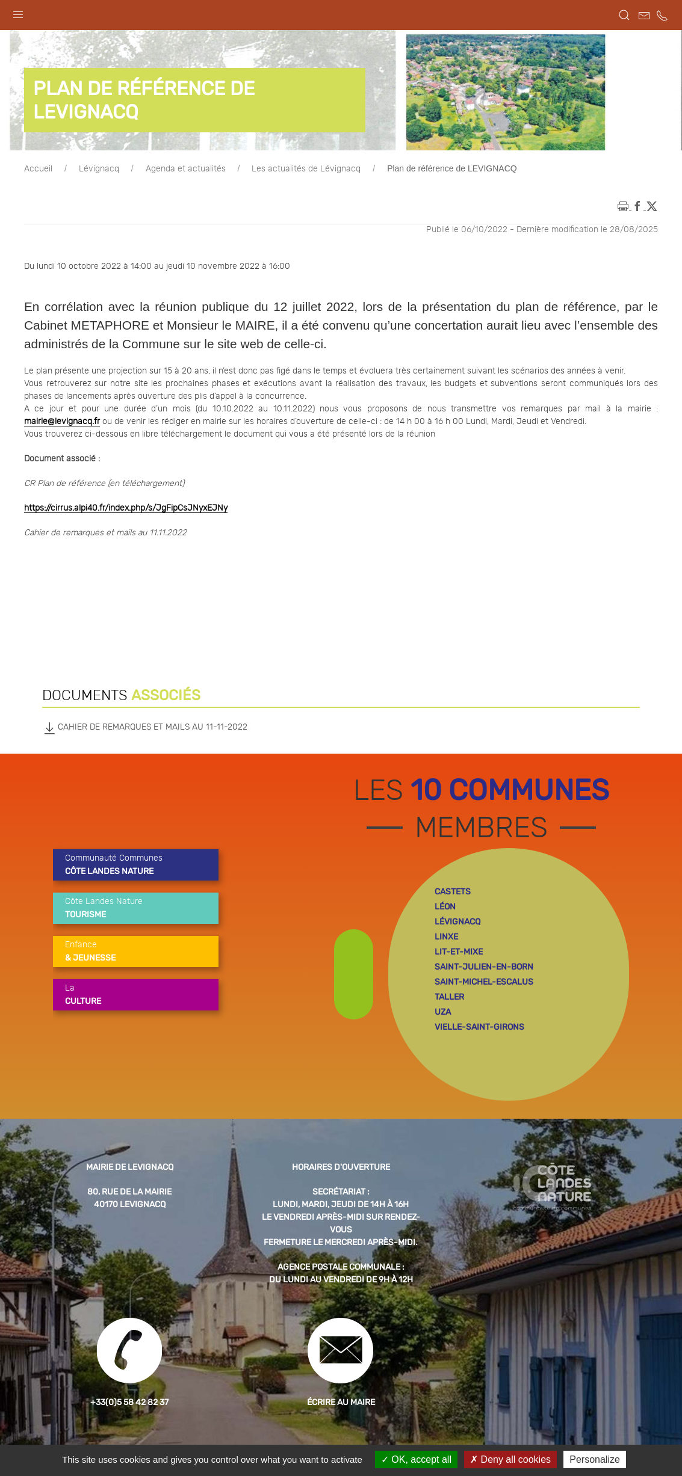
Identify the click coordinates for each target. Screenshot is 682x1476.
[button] (18, 12)
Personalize (594, 1459)
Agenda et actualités (186, 169)
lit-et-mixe (459, 952)
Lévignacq (99, 169)
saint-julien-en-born (484, 967)
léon (445, 907)
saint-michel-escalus (484, 982)
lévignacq (457, 922)
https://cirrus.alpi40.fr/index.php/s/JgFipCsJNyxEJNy (126, 508)
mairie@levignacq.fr (62, 421)
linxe (446, 937)
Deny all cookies (510, 1459)
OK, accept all (416, 1459)
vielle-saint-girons (479, 1027)
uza (443, 1012)
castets (453, 892)
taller (449, 997)
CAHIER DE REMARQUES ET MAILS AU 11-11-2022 (144, 728)
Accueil (38, 169)
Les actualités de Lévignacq (306, 169)
